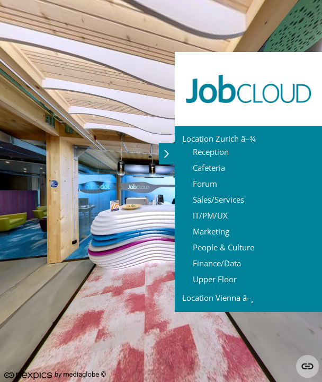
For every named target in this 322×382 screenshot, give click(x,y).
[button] (166, 154)
